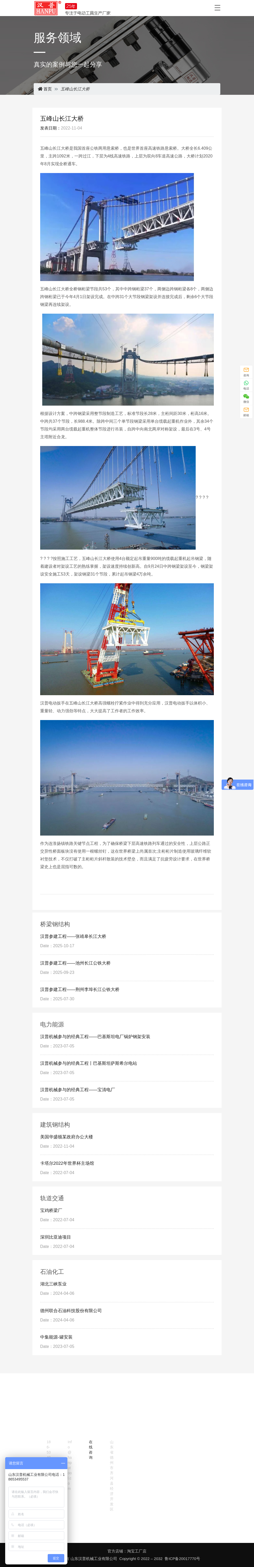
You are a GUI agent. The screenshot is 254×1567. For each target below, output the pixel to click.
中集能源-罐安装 (56, 1337)
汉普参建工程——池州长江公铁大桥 (75, 963)
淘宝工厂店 (136, 1551)
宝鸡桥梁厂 (51, 1210)
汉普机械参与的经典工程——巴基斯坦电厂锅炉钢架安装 (95, 1036)
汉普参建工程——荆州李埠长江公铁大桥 (79, 989)
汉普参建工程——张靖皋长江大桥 (73, 936)
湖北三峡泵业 (53, 1284)
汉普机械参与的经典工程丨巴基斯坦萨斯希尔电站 (88, 1063)
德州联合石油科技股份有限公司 (71, 1310)
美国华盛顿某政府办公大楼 (66, 1136)
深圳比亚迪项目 (55, 1237)
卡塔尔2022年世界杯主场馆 (67, 1163)
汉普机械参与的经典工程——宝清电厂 (77, 1089)
